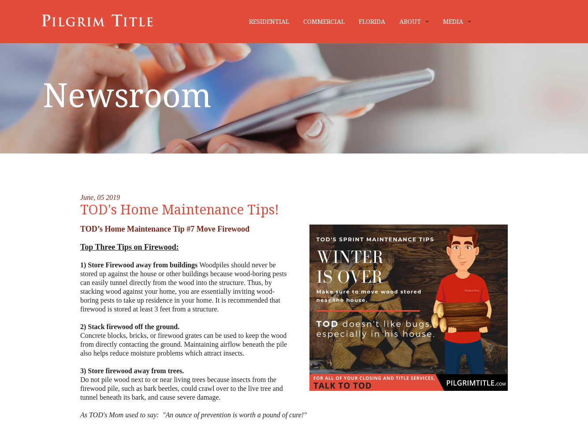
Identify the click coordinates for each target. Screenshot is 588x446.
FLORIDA (372, 21)
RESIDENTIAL (269, 21)
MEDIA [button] (457, 21)
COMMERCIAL (324, 21)
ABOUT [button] (414, 21)
